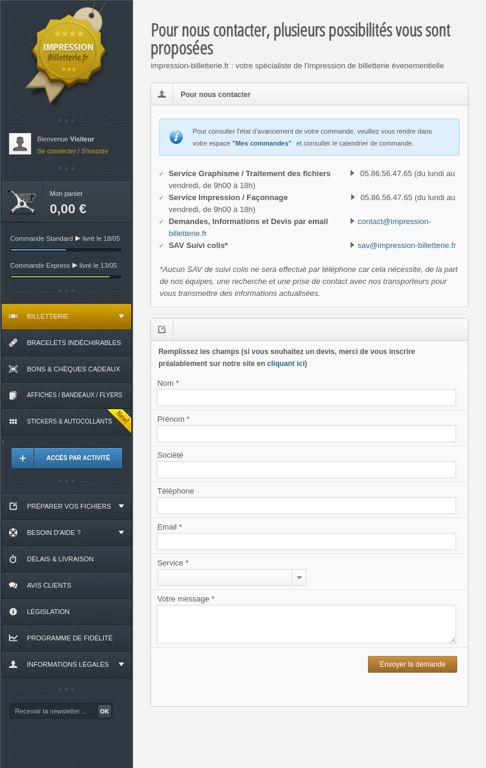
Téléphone (175, 490)
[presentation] (260, 677)
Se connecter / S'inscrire (72, 151)
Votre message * (185, 598)
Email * (169, 526)
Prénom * (173, 419)
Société (170, 454)
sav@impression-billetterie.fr (407, 245)
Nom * (168, 383)
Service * (172, 562)
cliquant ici (286, 363)
